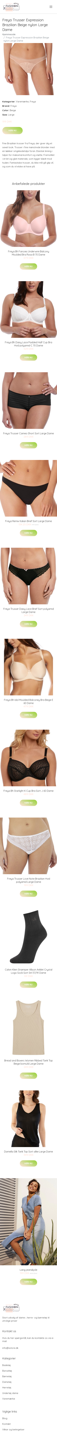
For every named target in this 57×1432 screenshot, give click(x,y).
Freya (33, 101)
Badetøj (6, 1365)
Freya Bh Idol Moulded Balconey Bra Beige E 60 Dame (28, 701)
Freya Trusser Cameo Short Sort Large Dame (28, 433)
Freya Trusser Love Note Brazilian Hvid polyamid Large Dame (28, 880)
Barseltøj (7, 1370)
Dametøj (7, 1382)
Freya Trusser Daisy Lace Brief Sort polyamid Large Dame (28, 610)
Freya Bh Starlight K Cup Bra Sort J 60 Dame (28, 790)
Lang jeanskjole (28, 1269)
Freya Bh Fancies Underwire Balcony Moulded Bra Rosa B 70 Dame (28, 253)
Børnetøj (7, 1376)
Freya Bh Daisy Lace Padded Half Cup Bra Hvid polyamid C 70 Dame (28, 344)
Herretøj (6, 1387)
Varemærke (22, 101)
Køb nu (13, 130)
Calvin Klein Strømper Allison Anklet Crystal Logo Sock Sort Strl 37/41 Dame (28, 971)
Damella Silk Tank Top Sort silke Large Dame (28, 1151)
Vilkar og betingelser (13, 1429)
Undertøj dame (10, 1393)
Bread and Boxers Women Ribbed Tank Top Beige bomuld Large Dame (28, 1062)
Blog (4, 1418)
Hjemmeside (9, 34)
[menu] (51, 7)
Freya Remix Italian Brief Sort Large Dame (28, 521)
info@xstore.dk (10, 1348)
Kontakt (6, 1423)
